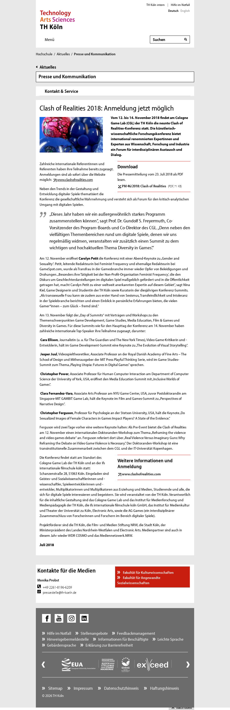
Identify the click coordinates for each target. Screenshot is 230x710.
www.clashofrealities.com (75, 179)
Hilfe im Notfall (180, 5)
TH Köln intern (155, 5)
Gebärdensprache (61, 645)
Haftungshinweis (164, 688)
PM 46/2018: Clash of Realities (152, 186)
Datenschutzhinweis (121, 688)
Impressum (83, 688)
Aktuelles (63, 54)
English (185, 11)
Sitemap (54, 688)
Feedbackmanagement (136, 633)
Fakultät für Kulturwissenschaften (148, 572)
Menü (49, 39)
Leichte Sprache (171, 639)
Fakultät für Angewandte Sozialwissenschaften (138, 580)
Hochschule (44, 54)
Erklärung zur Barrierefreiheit (109, 645)
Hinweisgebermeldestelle (68, 639)
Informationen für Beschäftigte (123, 639)
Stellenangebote (94, 633)
